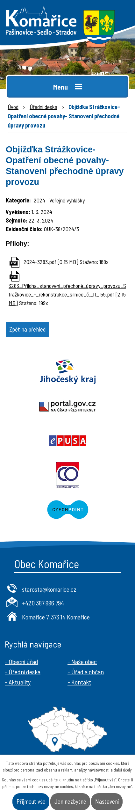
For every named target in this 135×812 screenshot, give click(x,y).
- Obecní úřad (21, 661)
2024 (39, 200)
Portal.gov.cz (67, 406)
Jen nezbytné (70, 801)
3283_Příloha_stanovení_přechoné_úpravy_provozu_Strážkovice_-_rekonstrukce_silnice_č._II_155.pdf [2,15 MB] (67, 294)
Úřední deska (43, 106)
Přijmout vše (31, 801)
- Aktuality (18, 682)
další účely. (123, 769)
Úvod (13, 106)
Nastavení (107, 801)
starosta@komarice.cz (49, 589)
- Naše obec (82, 661)
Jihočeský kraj (67, 372)
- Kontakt (79, 682)
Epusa (67, 440)
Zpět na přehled (27, 329)
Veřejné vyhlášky (67, 200)
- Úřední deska (22, 672)
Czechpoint (67, 509)
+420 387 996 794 (43, 603)
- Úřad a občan (86, 672)
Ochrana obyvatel (67, 475)
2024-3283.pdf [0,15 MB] (51, 261)
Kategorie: (18, 200)
